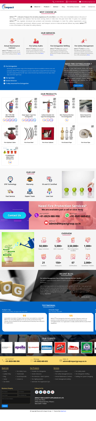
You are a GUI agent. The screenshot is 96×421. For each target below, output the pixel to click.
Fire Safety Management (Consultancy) (63, 374)
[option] (26, 321)
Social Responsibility (21, 376)
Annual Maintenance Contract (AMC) (63, 376)
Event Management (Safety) (62, 379)
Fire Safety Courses (73, 7)
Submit (5, 406)
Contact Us (91, 7)
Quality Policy (6, 374)
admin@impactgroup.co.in (87, 1)
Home (4, 371)
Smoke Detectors (36, 374)
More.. (19, 54)
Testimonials (19, 374)
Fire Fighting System (36, 379)
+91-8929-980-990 (58, 1)
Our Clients (5, 381)
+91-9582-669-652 (71, 1)
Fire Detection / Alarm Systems (39, 376)
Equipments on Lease (60, 371)
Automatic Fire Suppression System (40, 381)
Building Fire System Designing (83, 376)
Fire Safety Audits (79, 371)
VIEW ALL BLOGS (86, 296)
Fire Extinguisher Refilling (81, 374)
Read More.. (48, 294)
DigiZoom (63, 411)
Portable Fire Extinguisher (38, 371)
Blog (63, 7)
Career (83, 7)
